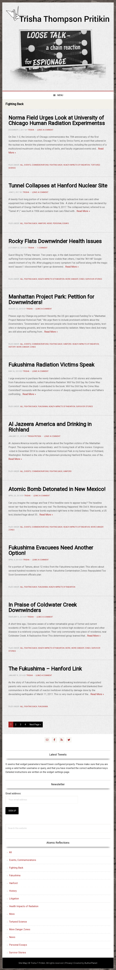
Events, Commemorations (36, 165)
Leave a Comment (45, 130)
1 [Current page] (11, 724)
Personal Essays (61, 223)
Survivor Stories (93, 279)
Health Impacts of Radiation (76, 165)
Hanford (42, 223)
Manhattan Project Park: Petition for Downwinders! (51, 299)
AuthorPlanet (90, 962)
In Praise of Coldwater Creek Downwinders (42, 607)
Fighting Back (56, 165)
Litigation (14, 897)
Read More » (83, 211)
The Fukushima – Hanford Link (45, 668)
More (68, 647)
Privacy (68, 962)
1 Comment (42, 248)
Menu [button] (60, 95)
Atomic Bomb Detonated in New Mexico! (57, 488)
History (12, 347)
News (49, 223)
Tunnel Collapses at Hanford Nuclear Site (57, 185)
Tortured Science (18, 920)
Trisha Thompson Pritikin (57, 15)
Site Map (23, 962)
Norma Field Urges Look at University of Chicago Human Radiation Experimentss (56, 120)
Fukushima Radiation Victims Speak (51, 364)
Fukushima (43, 406)
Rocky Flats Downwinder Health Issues (55, 241)
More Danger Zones (74, 279)
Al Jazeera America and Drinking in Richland (50, 426)
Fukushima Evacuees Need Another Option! (50, 550)
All (21, 165)
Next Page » (35, 724)
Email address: (13, 792)
